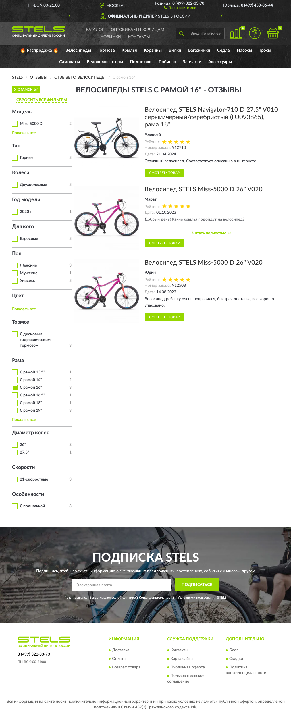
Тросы (265, 50)
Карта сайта (182, 659)
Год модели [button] (26, 199)
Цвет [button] (18, 295)
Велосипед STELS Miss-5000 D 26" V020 (204, 189)
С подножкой (32, 506)
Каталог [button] (95, 30)
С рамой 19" (31, 411)
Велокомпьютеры (105, 62)
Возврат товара (126, 667)
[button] (180, 7)
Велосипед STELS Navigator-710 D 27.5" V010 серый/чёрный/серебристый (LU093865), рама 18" (211, 117)
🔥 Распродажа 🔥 (39, 50)
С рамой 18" (31, 403)
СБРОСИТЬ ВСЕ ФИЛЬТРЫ (41, 100)
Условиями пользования (197, 597)
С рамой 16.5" (32, 395)
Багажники (199, 50)
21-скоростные (34, 479)
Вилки (175, 50)
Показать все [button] (24, 133)
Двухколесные (33, 185)
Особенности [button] (28, 494)
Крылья (129, 50)
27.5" (24, 452)
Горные (26, 158)
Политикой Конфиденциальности (147, 597)
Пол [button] (17, 253)
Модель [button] (22, 112)
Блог (233, 650)
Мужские (28, 273)
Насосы (244, 50)
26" (23, 445)
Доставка (120, 650)
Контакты (139, 37)
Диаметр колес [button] (30, 432)
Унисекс (27, 281)
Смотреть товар (164, 172)
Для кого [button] (23, 226)
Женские (28, 265)
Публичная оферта (188, 667)
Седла (223, 50)
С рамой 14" (31, 380)
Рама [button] (18, 360)
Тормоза (106, 50)
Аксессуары (220, 62)
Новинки (110, 37)
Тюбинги (167, 62)
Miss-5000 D (31, 124)
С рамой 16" (31, 388)
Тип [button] (16, 146)
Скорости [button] (23, 467)
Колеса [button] (20, 172)
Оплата (119, 659)
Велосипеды (78, 50)
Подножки (141, 62)
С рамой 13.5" (32, 372)
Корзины (153, 50)
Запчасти (192, 62)
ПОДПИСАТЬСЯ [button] (197, 585)
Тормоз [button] (20, 322)
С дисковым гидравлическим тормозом (35, 340)
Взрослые (29, 239)
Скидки (236, 659)
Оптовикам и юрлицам (137, 30)
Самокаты (69, 62)
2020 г (26, 212)
